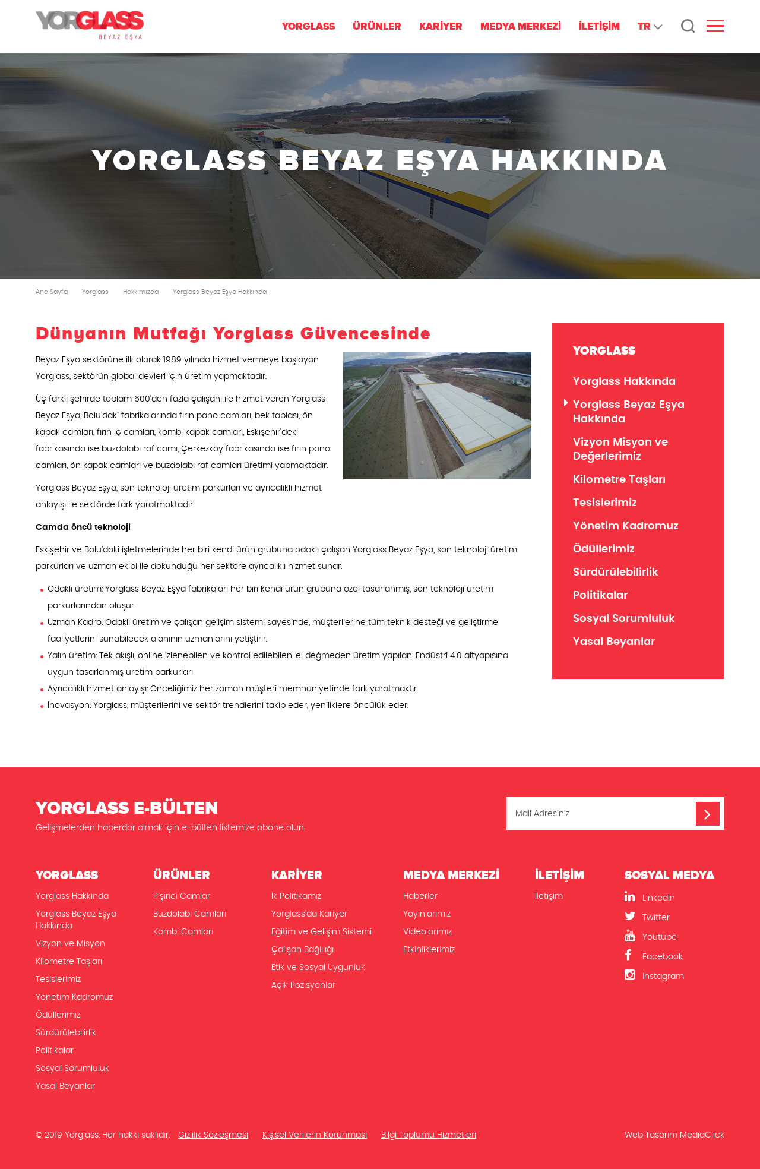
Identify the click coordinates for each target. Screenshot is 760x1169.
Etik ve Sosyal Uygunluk (318, 967)
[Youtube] (674, 936)
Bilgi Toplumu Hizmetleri (428, 1135)
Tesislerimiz (605, 503)
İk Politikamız (296, 896)
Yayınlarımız (427, 914)
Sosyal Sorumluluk (624, 619)
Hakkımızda (141, 292)
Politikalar (600, 595)
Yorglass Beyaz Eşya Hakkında (220, 292)
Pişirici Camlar (181, 896)
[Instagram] (674, 975)
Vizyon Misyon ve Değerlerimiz (620, 449)
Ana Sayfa (52, 292)
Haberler (420, 896)
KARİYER (441, 26)
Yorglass (95, 292)
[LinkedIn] (674, 897)
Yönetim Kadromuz (626, 526)
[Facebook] (674, 956)
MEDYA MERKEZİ (520, 26)
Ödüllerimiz (604, 549)
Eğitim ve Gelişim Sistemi (321, 932)
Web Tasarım (651, 1135)
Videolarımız (427, 932)
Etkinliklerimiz (429, 950)
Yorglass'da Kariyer (309, 914)
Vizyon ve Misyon (70, 944)
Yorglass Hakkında (624, 382)
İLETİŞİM (599, 26)
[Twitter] (674, 917)
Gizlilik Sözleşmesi (213, 1135)
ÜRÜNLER (377, 26)
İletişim (549, 896)
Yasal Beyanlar (614, 642)
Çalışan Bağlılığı (302, 950)
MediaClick (702, 1135)
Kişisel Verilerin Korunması (314, 1135)
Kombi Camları (183, 932)
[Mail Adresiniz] (615, 813)
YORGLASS (308, 26)
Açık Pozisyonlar (303, 985)
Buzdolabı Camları (189, 914)
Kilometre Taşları (619, 480)
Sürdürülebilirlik (615, 572)
